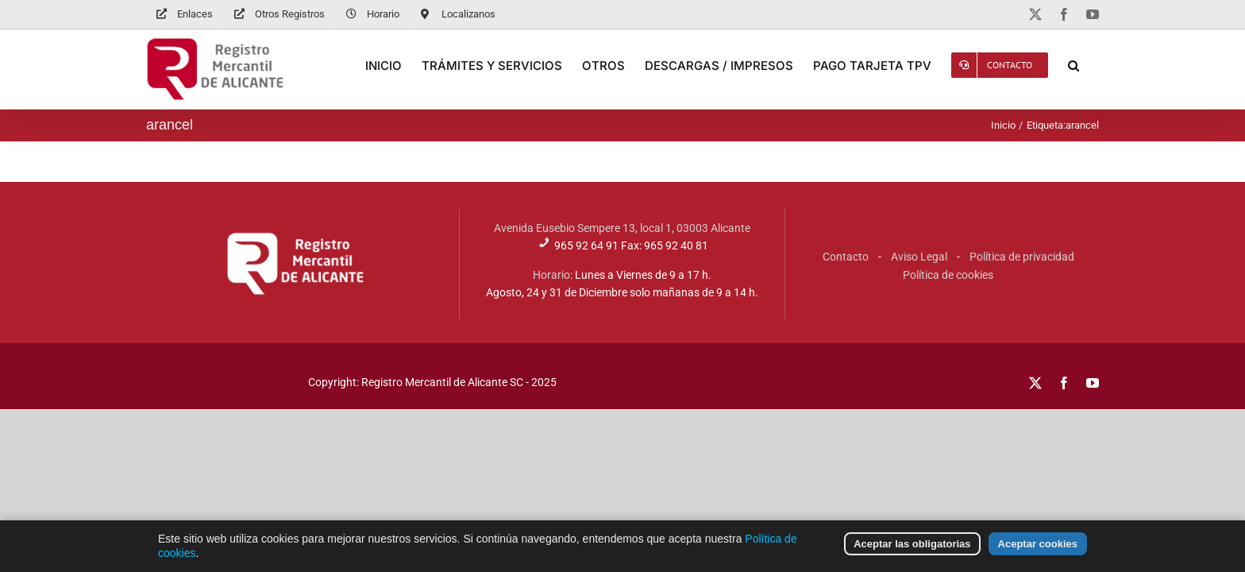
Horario (551, 275)
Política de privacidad (1021, 256)
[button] (1093, 65)
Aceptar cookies (1037, 554)
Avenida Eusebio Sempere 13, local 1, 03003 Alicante (622, 228)
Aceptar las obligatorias (912, 554)
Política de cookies (948, 275)
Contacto (846, 256)
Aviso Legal (919, 256)
